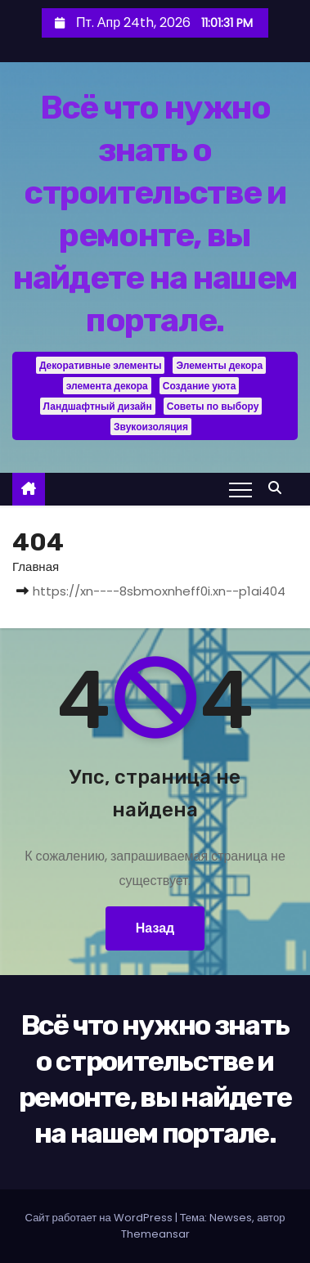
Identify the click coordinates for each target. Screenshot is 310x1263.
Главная (35, 566)
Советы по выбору (213, 406)
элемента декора (107, 386)
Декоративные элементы (100, 365)
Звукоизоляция (151, 427)
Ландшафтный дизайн (97, 406)
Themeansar (155, 1234)
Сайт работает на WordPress (100, 1217)
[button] (279, 488)
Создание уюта (199, 386)
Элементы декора (219, 365)
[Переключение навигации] (240, 489)
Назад (155, 928)
